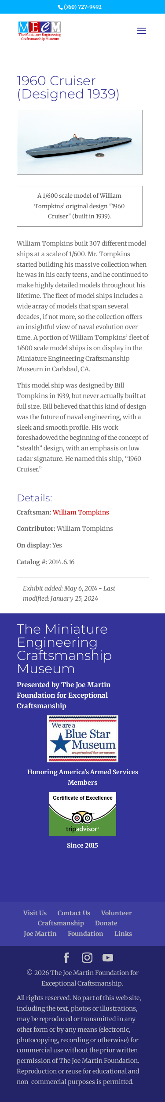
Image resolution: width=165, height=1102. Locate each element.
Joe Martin (40, 934)
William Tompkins (81, 512)
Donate (106, 923)
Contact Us (74, 913)
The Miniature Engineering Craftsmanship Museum (64, 649)
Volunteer (116, 913)
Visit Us (35, 913)
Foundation (85, 934)
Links (123, 934)
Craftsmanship (61, 923)
